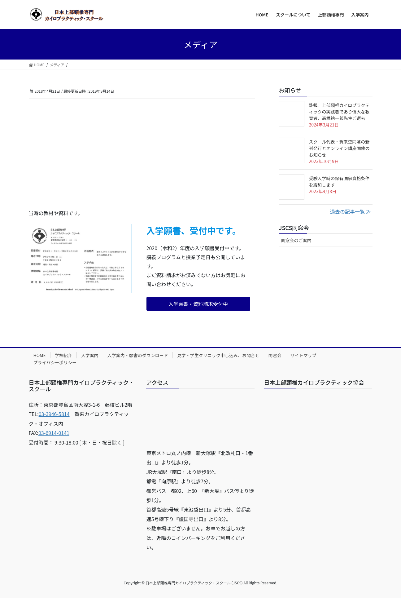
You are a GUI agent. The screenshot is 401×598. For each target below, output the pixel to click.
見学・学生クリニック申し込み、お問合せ (218, 355)
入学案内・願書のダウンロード (137, 355)
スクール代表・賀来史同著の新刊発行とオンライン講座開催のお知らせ (339, 148)
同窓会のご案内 (296, 240)
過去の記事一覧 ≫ (350, 211)
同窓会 (274, 355)
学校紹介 (63, 355)
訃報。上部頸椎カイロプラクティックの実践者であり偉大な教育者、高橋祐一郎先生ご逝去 (339, 111)
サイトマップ (303, 355)
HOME (39, 355)
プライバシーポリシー (55, 362)
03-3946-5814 (54, 414)
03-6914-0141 (53, 432)
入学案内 (89, 355)
